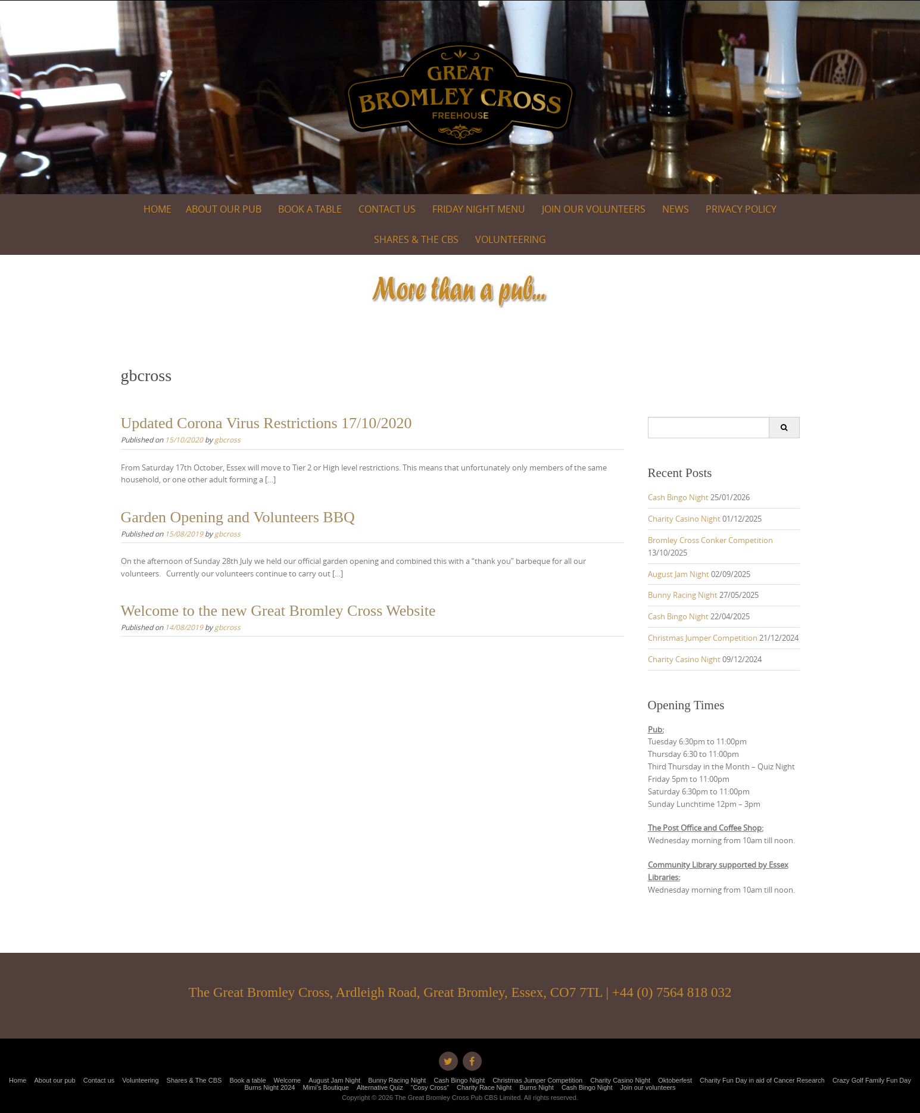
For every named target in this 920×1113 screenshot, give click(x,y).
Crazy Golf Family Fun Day (871, 1080)
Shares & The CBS (416, 239)
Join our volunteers (593, 209)
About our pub (223, 209)
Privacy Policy (741, 209)
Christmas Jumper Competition (702, 637)
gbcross (227, 439)
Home (157, 209)
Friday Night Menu (478, 209)
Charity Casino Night (684, 518)
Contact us (387, 209)
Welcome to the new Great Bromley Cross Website (278, 610)
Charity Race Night (484, 1087)
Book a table (310, 209)
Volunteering (510, 239)
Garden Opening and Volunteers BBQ (238, 517)
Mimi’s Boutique (326, 1087)
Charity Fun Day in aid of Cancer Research (762, 1080)
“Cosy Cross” (430, 1087)
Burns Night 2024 (269, 1087)
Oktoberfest (675, 1080)
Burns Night (536, 1087)
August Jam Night (678, 574)
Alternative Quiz (380, 1087)
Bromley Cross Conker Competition (710, 540)
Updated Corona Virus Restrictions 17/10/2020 (266, 423)
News (675, 209)
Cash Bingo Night (678, 497)
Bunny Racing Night (683, 595)
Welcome (287, 1080)
